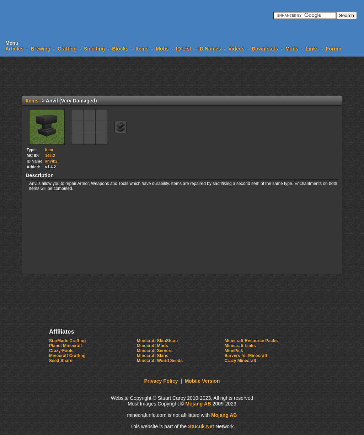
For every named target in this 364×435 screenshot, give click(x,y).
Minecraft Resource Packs (251, 340)
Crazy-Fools (61, 350)
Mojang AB (198, 404)
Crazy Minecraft (240, 360)
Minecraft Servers (155, 350)
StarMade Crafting (67, 340)
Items (142, 49)
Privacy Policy (161, 381)
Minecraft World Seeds (160, 360)
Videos (236, 49)
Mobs (162, 49)
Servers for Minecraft (246, 355)
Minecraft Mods (152, 345)
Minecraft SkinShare (157, 340)
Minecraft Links (240, 345)
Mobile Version (202, 381)
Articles (14, 49)
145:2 (50, 155)
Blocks (120, 49)
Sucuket (201, 426)
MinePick (234, 350)
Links (312, 49)
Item (49, 150)
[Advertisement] (182, 76)
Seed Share (60, 360)
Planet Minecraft (65, 345)
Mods (292, 49)
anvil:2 (51, 161)
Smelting (94, 49)
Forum (334, 49)
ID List (183, 49)
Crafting (67, 49)
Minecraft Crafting (67, 355)
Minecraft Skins (152, 355)
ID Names (209, 49)
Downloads (265, 49)
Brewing (40, 49)
